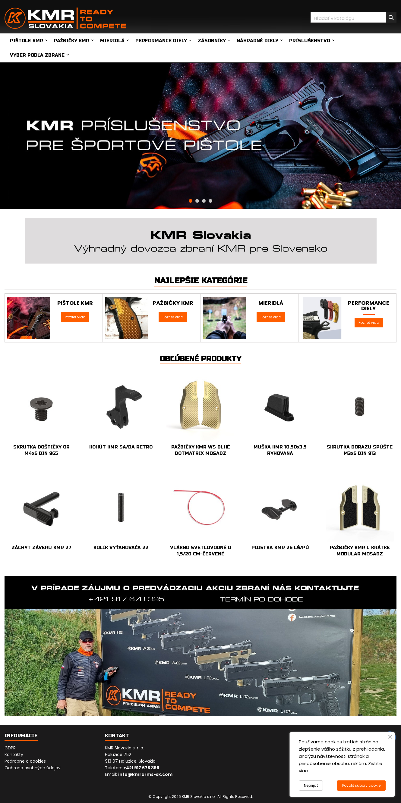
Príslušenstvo (309, 40)
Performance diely (161, 40)
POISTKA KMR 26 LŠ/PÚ (280, 547)
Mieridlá (112, 40)
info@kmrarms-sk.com (145, 774)
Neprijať (311, 785)
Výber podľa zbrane (37, 55)
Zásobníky (212, 40)
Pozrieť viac (75, 317)
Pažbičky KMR (71, 40)
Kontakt (117, 736)
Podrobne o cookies (25, 761)
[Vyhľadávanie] (353, 17)
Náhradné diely (257, 40)
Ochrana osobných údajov (33, 768)
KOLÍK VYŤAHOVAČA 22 (120, 547)
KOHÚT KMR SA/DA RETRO (121, 447)
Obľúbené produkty (200, 359)
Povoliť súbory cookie (361, 785)
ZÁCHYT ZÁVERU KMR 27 (41, 547)
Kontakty (14, 754)
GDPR (10, 748)
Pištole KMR (26, 40)
